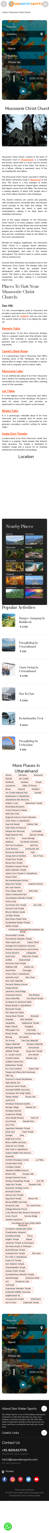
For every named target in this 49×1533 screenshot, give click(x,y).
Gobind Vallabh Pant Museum (18, 1183)
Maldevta (9, 872)
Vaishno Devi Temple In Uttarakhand (21, 904)
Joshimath (9, 1315)
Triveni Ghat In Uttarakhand (17, 1004)
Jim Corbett (24, 809)
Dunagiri (9, 1166)
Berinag (8, 1067)
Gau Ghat (37, 935)
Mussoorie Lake (12, 371)
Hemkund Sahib (32, 1308)
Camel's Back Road (14, 351)
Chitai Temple (28, 1162)
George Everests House (15, 1208)
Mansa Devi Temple (13, 893)
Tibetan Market (11, 1127)
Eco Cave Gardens (13, 1099)
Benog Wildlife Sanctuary (16, 1232)
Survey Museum (12, 983)
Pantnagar (26, 1001)
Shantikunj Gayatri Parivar (16, 897)
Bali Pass (34, 876)
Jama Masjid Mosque (14, 1148)
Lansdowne (10, 816)
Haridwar (24, 812)
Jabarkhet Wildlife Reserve (17, 1201)
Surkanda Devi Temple (15, 1284)
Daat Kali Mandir (12, 855)
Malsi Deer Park (12, 844)
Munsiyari (34, 1046)
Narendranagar (12, 1308)
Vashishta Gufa (12, 1008)
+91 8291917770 (14, 1481)
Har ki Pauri (38, 886)
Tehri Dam (36, 1284)
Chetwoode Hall (32, 879)
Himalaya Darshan (13, 1141)
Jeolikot (8, 990)
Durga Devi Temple (34, 1081)
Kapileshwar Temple (30, 1053)
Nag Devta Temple (13, 1229)
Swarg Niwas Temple (14, 1046)
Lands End (10, 1131)
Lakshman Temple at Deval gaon (19, 1273)
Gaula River (10, 1001)
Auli (7, 1312)
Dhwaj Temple (11, 1064)
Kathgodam (31, 983)
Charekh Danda (12, 1088)
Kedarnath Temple (31, 1333)
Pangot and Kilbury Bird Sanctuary (20, 1103)
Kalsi (33, 883)
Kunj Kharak (10, 1152)
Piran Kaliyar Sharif (13, 921)
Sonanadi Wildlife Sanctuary (17, 1120)
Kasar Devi (10, 1162)
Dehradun (22, 805)
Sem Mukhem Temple (14, 1294)
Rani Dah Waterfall (30, 1071)
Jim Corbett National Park (16, 823)
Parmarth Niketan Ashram (16, 1015)
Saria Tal (34, 1148)
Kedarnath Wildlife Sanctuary (18, 1322)
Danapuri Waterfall (35, 1074)
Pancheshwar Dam (32, 1064)
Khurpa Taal (30, 1127)
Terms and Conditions (24, 1520)
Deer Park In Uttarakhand (16, 1180)
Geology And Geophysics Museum (20, 976)
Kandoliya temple (12, 1266)
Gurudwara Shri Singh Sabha (18, 1124)
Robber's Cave (11, 834)
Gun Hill (40, 1211)
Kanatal (37, 823)
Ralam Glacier (11, 1057)
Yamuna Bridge (31, 1246)
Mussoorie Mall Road (14, 883)
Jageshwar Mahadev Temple (17, 1159)
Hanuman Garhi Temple (15, 994)
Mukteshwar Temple (14, 1095)
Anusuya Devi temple (14, 1329)
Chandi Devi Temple (14, 890)
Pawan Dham (11, 907)
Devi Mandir (33, 1085)
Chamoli (21, 820)
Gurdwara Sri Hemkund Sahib (18, 1032)
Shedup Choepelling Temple (17, 1211)
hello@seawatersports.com (20, 1490)
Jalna (21, 1166)
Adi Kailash (24, 1067)
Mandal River (28, 1152)
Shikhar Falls (32, 855)
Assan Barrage (28, 869)
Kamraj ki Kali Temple (14, 939)
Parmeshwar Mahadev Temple (18, 969)
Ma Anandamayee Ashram (16, 911)
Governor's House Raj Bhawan (18, 1110)
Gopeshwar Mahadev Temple (18, 1319)
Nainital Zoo (31, 1138)
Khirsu (30, 1266)
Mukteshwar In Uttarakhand (17, 827)
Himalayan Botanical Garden (17, 1134)
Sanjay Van (29, 997)
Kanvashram (33, 1078)
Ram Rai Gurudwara (14, 876)
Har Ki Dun (10, 869)
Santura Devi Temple (14, 1225)
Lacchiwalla (36, 862)
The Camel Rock (33, 1236)
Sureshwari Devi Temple (15, 935)
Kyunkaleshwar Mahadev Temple (19, 1305)
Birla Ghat (33, 921)
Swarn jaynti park (12, 973)
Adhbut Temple (11, 956)
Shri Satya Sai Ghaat (14, 1043)
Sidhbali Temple (12, 1081)
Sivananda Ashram (13, 1025)
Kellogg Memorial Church (16, 1239)
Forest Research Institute (16, 841)
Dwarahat (9, 1187)
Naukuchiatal (24, 990)
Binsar (8, 820)
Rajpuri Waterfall (12, 1074)
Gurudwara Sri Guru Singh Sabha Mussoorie (26, 1254)
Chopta (38, 812)
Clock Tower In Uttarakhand (17, 851)
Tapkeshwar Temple (33, 834)
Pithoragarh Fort (12, 1060)
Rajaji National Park (14, 865)
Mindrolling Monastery (15, 837)
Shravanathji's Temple (14, 966)
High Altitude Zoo (12, 1113)
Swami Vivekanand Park (16, 925)
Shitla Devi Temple (30, 987)
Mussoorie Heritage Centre (17, 1218)
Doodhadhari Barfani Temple (17, 953)
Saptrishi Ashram (35, 914)
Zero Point (9, 1155)
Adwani (29, 1270)
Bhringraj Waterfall (13, 1078)
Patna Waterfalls (12, 1029)
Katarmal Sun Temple (14, 1176)
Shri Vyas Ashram (13, 918)
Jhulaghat (29, 1057)
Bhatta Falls (10, 411)
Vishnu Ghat (10, 932)
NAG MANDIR (26, 1050)
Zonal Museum (11, 879)
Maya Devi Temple (13, 914)
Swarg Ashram (11, 1018)
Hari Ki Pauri (10, 1333)
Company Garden (13, 1197)
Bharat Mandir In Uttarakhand (18, 1036)
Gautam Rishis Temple (15, 1301)
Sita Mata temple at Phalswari (18, 1277)
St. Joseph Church (13, 1085)
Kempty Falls (11, 328)
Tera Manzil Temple (35, 1029)
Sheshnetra (36, 1329)
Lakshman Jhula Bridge (15, 1022)
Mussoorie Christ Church (19, 12)
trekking (24, 316)
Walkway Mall (11, 997)
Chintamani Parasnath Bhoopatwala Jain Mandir (26, 961)
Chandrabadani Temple (15, 1298)
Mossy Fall (33, 1229)
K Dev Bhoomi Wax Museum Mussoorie (22, 1243)
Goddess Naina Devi (14, 1092)
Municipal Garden (13, 1222)
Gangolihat (10, 1053)
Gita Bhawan (34, 1025)
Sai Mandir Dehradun (29, 872)
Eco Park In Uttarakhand (16, 1287)
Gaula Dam (10, 987)
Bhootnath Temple (13, 1039)
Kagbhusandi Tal (12, 1326)
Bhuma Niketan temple (15, 942)
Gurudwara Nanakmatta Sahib (18, 1259)
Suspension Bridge (13, 1145)
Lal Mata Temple (12, 946)
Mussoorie (38, 805)
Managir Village (12, 1138)
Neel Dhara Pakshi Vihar (16, 949)
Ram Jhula (30, 1008)
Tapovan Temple (36, 865)
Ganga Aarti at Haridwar (15, 886)
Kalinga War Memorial (15, 862)
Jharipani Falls (34, 1215)
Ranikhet (35, 820)
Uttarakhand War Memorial (17, 830)
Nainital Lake (31, 1088)
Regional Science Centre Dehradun (20, 848)
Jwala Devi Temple (14, 434)
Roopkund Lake (22, 1312)
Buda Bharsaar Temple (15, 1280)
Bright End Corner (13, 1169)
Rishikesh (9, 812)
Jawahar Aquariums (14, 1250)
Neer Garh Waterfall (14, 1011)
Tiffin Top (9, 1106)
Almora (8, 805)
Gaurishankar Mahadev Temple (19, 928)
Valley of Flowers (29, 816)
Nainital (8, 809)
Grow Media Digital (31, 1526)
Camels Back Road (13, 1194)
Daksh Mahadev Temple (15, 900)
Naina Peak (34, 1099)
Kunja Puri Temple (13, 1291)
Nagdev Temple (12, 1270)
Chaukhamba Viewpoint (15, 1263)
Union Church (11, 1246)
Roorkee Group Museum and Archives (22, 980)
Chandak (9, 1050)
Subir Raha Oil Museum (15, 858)
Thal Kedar (31, 1060)
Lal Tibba (8, 391)
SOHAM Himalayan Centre (17, 1190)
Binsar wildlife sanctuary (15, 1173)
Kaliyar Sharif (33, 973)
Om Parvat (10, 1071)
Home (5, 12)
